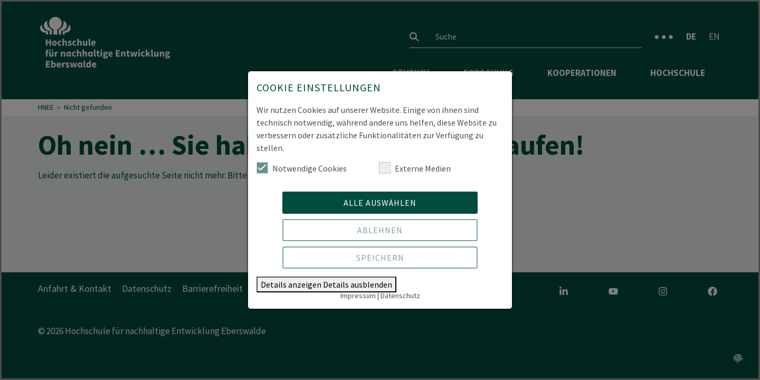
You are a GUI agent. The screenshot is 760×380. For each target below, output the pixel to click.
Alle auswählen (380, 202)
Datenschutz (400, 295)
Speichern (380, 257)
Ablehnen (380, 230)
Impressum (358, 295)
